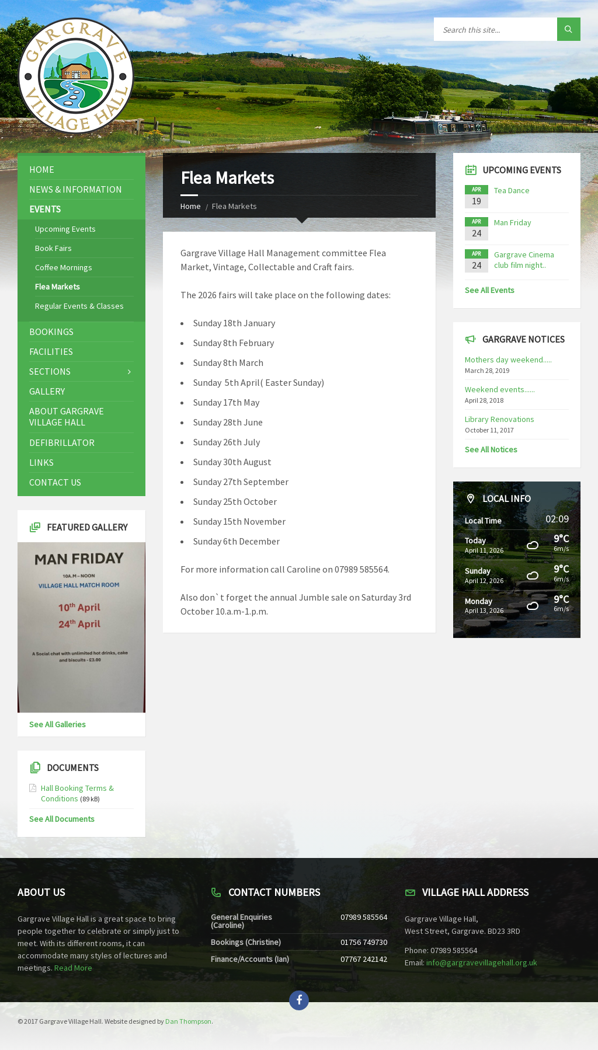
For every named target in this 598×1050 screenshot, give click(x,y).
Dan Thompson (188, 1021)
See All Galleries (57, 724)
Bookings (51, 331)
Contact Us (55, 482)
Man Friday (512, 222)
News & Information (75, 189)
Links (41, 462)
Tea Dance (512, 190)
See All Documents (62, 819)
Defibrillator (62, 442)
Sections (50, 371)
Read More (73, 967)
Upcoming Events (65, 229)
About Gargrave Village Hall (66, 416)
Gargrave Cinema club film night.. (524, 259)
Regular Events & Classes (79, 306)
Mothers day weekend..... (508, 359)
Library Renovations (499, 419)
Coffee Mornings (63, 267)
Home (190, 206)
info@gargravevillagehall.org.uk (481, 962)
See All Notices (491, 449)
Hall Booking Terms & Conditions (77, 793)
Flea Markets (57, 286)
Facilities (51, 351)
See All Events (489, 290)
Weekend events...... (500, 389)
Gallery (47, 391)
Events (45, 209)
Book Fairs (53, 248)
